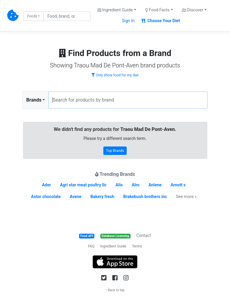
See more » (186, 196)
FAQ (91, 246)
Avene (75, 196)
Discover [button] (192, 9)
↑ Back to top (115, 290)
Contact (143, 235)
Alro (136, 184)
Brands (34, 100)
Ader (46, 184)
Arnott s (177, 184)
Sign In (128, 20)
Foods (32, 16)
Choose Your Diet (161, 20)
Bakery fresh (102, 196)
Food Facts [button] (157, 9)
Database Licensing (115, 236)
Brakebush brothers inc (145, 196)
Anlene (155, 184)
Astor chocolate (46, 196)
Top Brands (115, 151)
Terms (137, 246)
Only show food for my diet (115, 75)
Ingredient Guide (113, 246)
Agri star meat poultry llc (83, 184)
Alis (119, 184)
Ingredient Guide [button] (115, 9)
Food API (86, 236)
